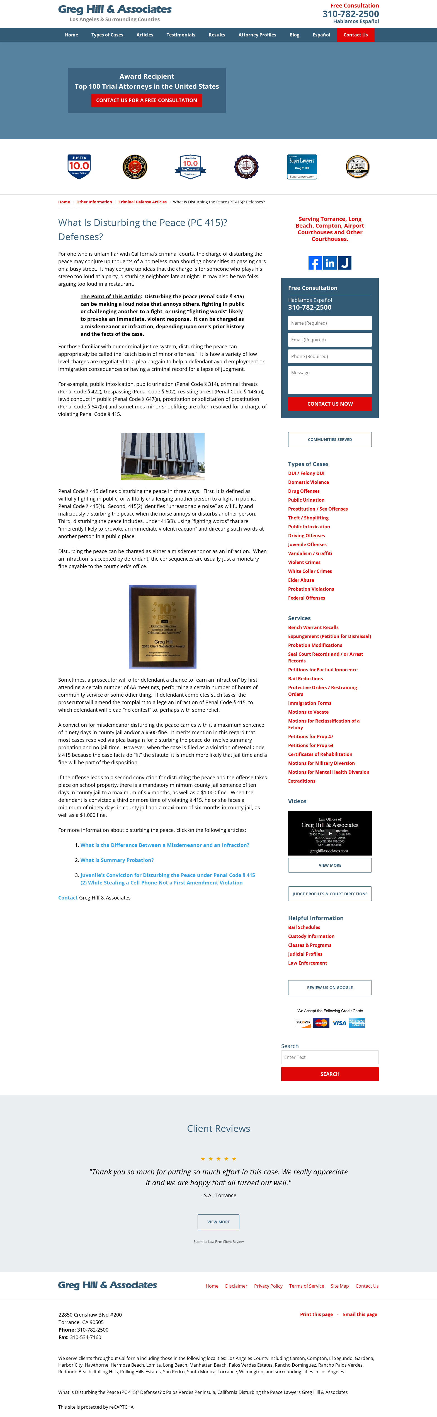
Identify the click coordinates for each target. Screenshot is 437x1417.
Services (299, 618)
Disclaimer (236, 1286)
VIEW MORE (330, 865)
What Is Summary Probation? (117, 860)
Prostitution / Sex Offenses (318, 509)
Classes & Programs (309, 945)
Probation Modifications (315, 645)
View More (218, 1221)
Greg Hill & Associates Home (115, 14)
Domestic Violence (308, 482)
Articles (145, 35)
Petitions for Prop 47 (310, 736)
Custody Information (311, 936)
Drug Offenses (304, 491)
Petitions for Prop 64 (310, 745)
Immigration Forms (309, 703)
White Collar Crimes (310, 571)
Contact (68, 897)
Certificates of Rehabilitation (320, 754)
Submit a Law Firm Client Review (219, 1241)
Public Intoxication (309, 527)
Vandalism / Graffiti (310, 553)
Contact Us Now (330, 403)
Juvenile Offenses (307, 544)
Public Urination (306, 500)
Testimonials (181, 35)
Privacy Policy (268, 1286)
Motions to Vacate (308, 712)
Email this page (360, 1314)
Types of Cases (107, 35)
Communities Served (330, 439)
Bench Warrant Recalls (313, 627)
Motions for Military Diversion (321, 763)
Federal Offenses (306, 598)
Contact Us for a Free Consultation (146, 100)
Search (330, 1074)
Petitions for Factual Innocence (323, 670)
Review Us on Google (330, 987)
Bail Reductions (305, 679)
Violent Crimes (304, 562)
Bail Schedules (304, 927)
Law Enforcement (307, 963)
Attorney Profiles (257, 35)
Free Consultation (313, 288)
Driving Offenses (306, 536)
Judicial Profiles (305, 954)
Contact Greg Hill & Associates (351, 13)
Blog (294, 35)
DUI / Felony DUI (306, 473)
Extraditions (301, 781)
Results (217, 35)
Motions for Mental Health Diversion (329, 772)
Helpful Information (316, 918)
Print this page (317, 1314)
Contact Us (356, 35)
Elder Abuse (301, 580)
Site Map (340, 1286)
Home (71, 35)
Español (321, 35)
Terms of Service (306, 1286)
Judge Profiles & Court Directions (330, 893)
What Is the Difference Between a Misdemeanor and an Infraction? (165, 845)
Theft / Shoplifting (308, 518)
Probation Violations (311, 589)
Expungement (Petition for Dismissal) (329, 636)
